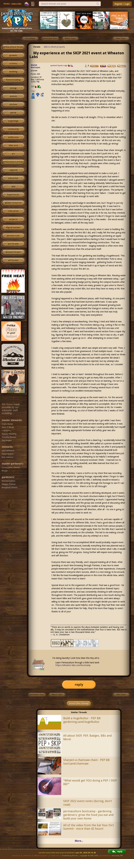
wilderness (13, 137)
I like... (33, 91)
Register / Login (122, 4)
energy (13, 88)
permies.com (13, 236)
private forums (13, 252)
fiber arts (13, 145)
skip (13, 186)
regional (13, 170)
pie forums (13, 244)
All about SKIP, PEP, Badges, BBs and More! (87, 737)
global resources (13, 203)
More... (79, 840)
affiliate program (41, 856)
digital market (13, 227)
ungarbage (13, 121)
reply (79, 685)
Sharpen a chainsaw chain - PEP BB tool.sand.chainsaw (86, 761)
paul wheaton (104, 856)
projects (13, 219)
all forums (13, 260)
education (13, 178)
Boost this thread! (79, 703)
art (13, 154)
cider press (13, 211)
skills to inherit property (54, 47)
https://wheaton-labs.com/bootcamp (73, 665)
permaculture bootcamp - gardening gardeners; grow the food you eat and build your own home (88, 815)
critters (13, 63)
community (13, 129)
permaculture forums (13, 47)
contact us (16, 856)
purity (13, 113)
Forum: (37, 47)
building (13, 72)
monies (13, 96)
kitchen (13, 104)
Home (7, 4)
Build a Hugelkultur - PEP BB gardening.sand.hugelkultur (82, 720)
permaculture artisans (13, 162)
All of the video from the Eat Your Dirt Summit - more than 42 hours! (88, 827)
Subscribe (16, 4)
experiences (13, 195)
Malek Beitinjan (35, 66)
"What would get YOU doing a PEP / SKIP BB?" (90, 782)
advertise (27, 856)
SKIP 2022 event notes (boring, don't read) (87, 802)
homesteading (13, 80)
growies (13, 55)
